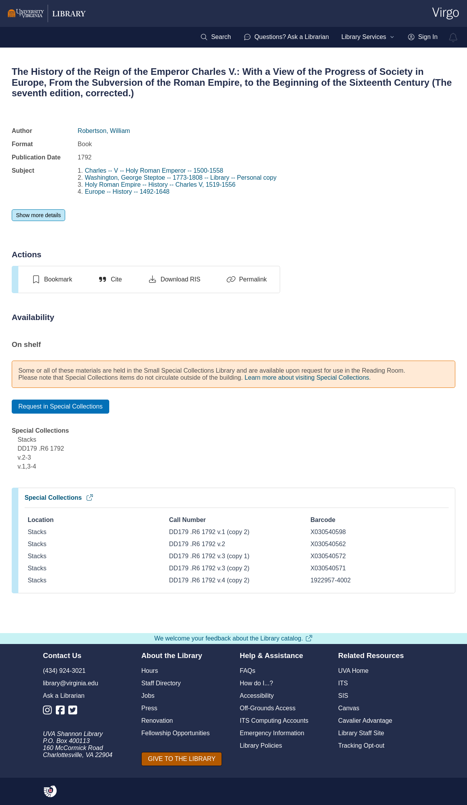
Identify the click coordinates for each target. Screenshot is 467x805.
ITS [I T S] (343, 683)
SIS (343, 695)
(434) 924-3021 (64, 670)
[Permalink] (246, 279)
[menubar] (318, 37)
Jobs (147, 695)
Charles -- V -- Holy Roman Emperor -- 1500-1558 (154, 170)
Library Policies (261, 745)
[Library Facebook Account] (62, 711)
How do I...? (256, 683)
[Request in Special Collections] (60, 407)
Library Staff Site (361, 733)
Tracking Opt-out (361, 745)
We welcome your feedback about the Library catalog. (233, 638)
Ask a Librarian (64, 695)
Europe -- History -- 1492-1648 (127, 191)
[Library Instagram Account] (49, 711)
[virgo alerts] (453, 37)
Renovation (157, 720)
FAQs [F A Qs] (248, 670)
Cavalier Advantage (365, 720)
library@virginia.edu (70, 683)
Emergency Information (272, 733)
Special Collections (59, 497)
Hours (149, 670)
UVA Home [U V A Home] (353, 670)
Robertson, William (104, 130)
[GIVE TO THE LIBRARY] (181, 759)
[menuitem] (215, 37)
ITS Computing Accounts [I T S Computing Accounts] (274, 720)
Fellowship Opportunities (175, 733)
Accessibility (257, 695)
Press (149, 708)
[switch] (52, 279)
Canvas (348, 708)
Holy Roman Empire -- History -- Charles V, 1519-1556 (160, 184)
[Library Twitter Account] (74, 711)
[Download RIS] (174, 279)
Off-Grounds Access (268, 708)
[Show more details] (38, 215)
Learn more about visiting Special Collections (307, 377)
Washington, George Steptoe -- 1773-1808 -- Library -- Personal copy (180, 177)
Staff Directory (161, 683)
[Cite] (109, 279)
